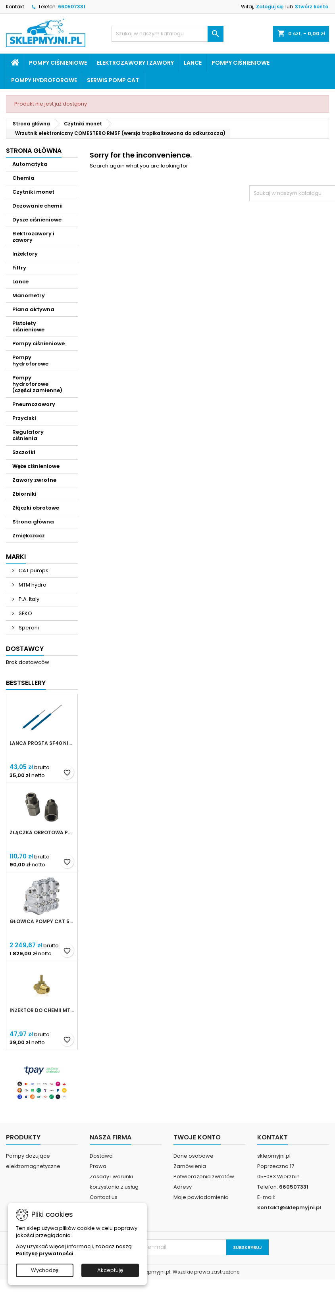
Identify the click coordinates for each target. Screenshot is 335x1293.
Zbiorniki (24, 494)
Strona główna (34, 150)
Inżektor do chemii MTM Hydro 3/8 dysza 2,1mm (42, 1010)
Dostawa (101, 1156)
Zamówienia (189, 1166)
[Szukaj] (167, 34)
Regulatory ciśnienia (28, 435)
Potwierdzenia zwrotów (203, 1176)
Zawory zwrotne (34, 480)
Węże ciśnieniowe (36, 466)
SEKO (24, 613)
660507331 (71, 6)
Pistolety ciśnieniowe (28, 326)
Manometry (28, 295)
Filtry (19, 267)
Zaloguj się (269, 6)
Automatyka (30, 164)
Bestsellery (26, 682)
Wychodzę (44, 1270)
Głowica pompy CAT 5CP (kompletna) (42, 921)
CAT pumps (32, 570)
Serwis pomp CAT (113, 80)
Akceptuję (110, 1270)
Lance (193, 63)
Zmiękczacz (28, 535)
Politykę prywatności (44, 1253)
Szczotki (23, 452)
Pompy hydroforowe (44, 80)
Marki (16, 556)
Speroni (28, 627)
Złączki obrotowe (35, 508)
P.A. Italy (28, 599)
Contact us (103, 1197)
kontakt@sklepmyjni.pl (289, 1207)
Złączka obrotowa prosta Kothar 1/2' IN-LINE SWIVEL (42, 832)
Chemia (23, 178)
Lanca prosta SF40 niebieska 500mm (42, 743)
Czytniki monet (33, 192)
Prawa (98, 1166)
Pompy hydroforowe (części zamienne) (37, 384)
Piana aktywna (33, 309)
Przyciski (24, 418)
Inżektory (25, 254)
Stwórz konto (311, 6)
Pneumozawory (33, 404)
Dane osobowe (193, 1156)
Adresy (182, 1187)
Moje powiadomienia (201, 1197)
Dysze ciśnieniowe (37, 219)
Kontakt (15, 6)
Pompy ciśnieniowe (58, 63)
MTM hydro (31, 585)
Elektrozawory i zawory (135, 63)
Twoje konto (197, 1137)
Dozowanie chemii (37, 206)
